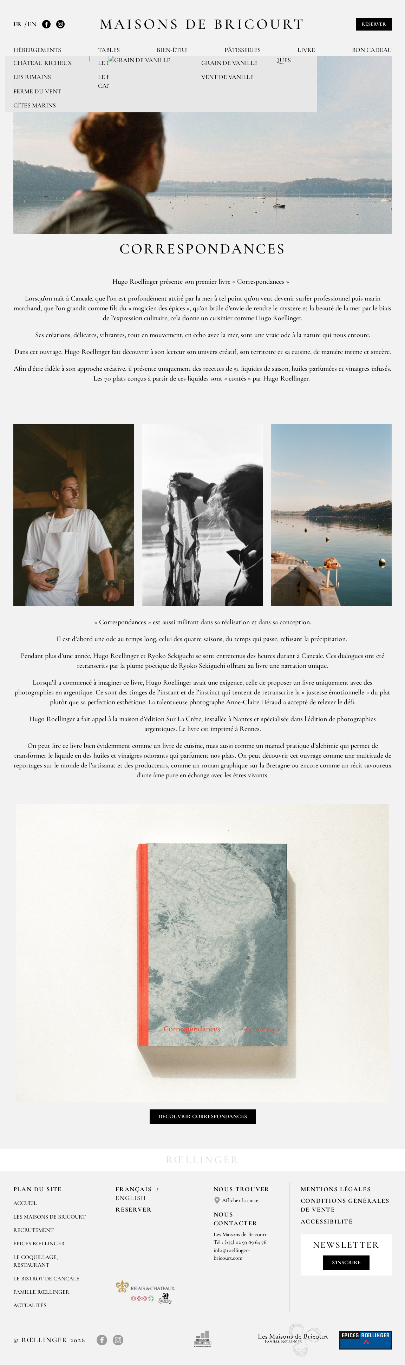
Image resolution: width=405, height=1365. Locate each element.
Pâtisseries (242, 50)
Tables (109, 50)
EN (32, 24)
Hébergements (37, 50)
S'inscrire (346, 1262)
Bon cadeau (372, 50)
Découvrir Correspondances (202, 1116)
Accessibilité (327, 1221)
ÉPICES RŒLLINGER (39, 1243)
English (131, 1198)
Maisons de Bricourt (203, 24)
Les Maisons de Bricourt (49, 1216)
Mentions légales (336, 1189)
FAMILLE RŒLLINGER (41, 1291)
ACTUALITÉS (29, 1305)
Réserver (374, 24)
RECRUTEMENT (33, 1230)
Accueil (25, 1203)
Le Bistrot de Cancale (46, 1278)
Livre (306, 50)
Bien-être (172, 50)
